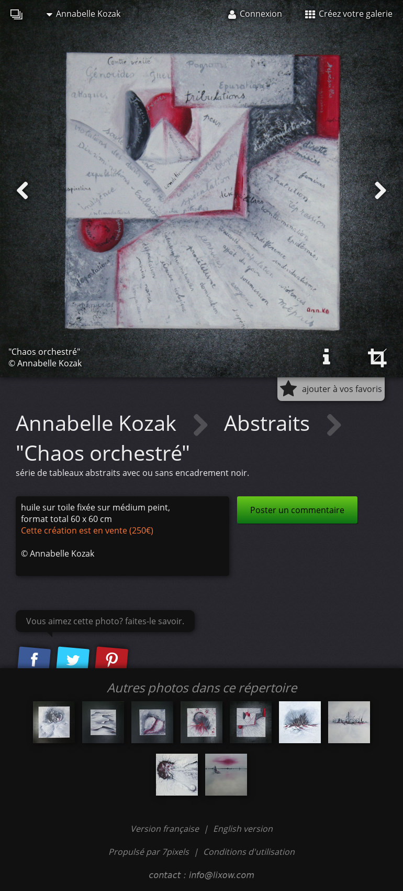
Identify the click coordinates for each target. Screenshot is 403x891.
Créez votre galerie (349, 13)
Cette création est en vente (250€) (87, 530)
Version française (165, 828)
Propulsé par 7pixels (148, 851)
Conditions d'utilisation (249, 851)
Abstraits (269, 422)
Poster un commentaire (297, 510)
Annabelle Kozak (83, 13)
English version (243, 828)
